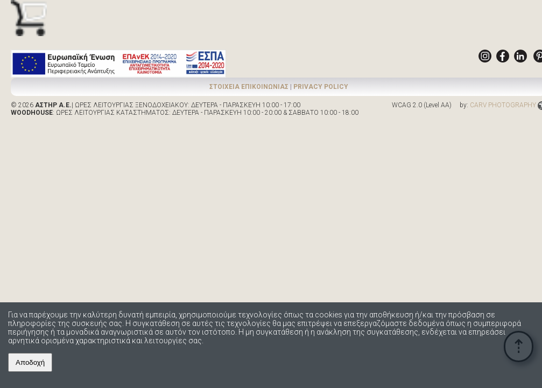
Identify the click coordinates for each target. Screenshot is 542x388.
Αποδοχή (30, 362)
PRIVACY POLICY (320, 87)
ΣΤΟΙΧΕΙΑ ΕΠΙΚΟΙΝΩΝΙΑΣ (248, 87)
